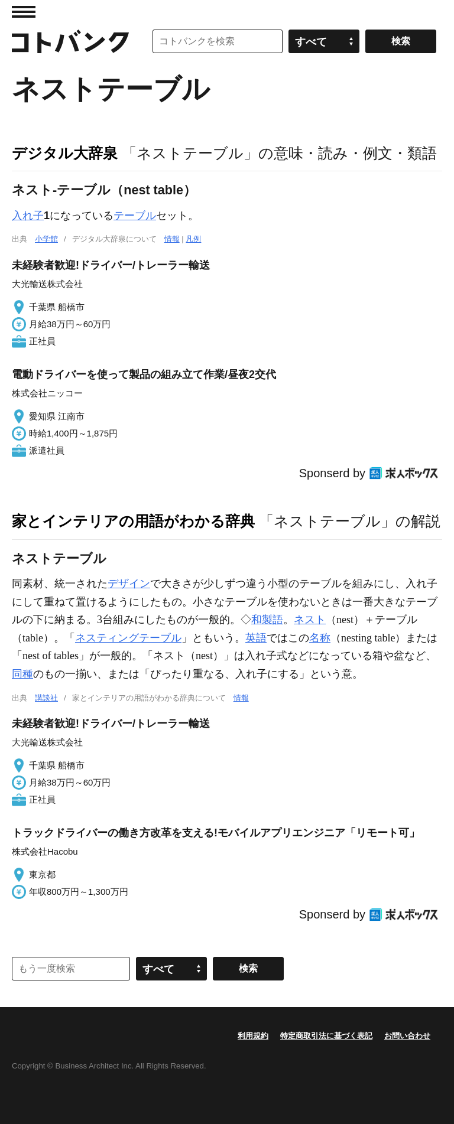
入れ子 (28, 215)
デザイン (129, 583)
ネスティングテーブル (128, 638)
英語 (256, 638)
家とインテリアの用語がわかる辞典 (133, 521)
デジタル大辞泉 (65, 153)
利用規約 (253, 1035)
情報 (172, 238)
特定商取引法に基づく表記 (326, 1035)
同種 (22, 674)
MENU (23, 12)
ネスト (310, 619)
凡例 (193, 238)
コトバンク (70, 41)
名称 (319, 638)
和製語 (267, 619)
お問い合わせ (407, 1035)
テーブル (135, 215)
